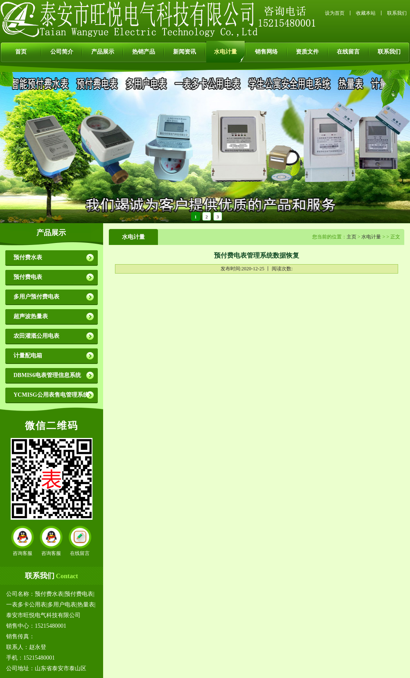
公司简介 (61, 52)
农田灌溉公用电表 (36, 336)
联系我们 (397, 13)
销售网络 (266, 52)
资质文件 (307, 52)
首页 (21, 52)
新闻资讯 (184, 52)
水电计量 (225, 52)
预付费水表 (28, 257)
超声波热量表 (31, 316)
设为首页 (335, 13)
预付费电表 (28, 277)
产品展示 (102, 52)
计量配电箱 (28, 355)
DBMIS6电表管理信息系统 (47, 375)
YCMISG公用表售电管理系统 (51, 395)
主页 (351, 237)
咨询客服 (22, 553)
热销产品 (143, 52)
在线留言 (348, 52)
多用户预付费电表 (36, 297)
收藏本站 (366, 13)
